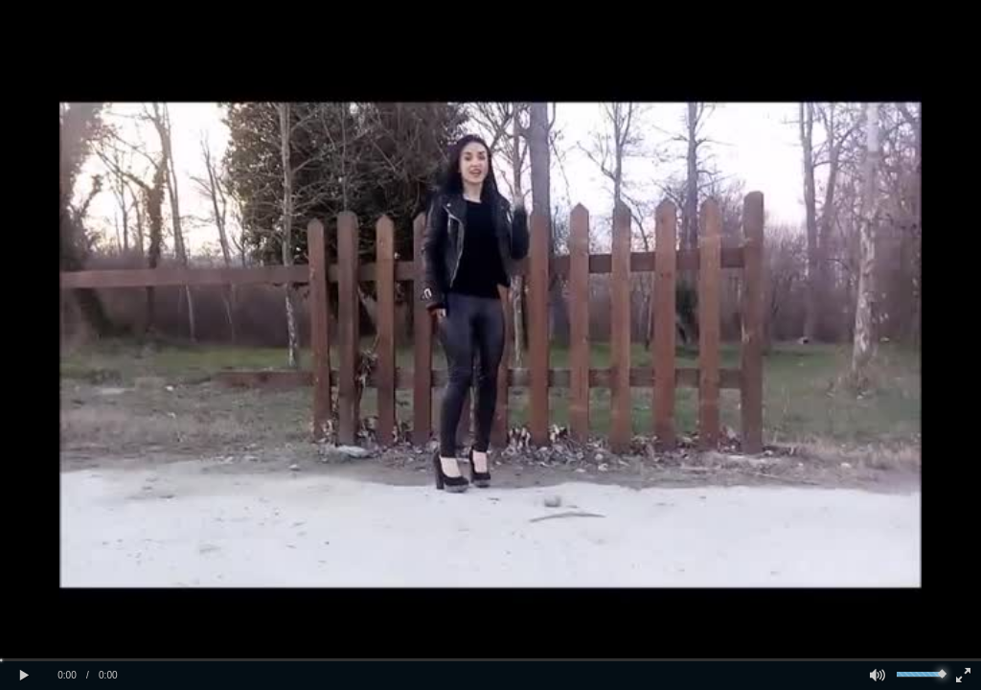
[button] (24, 675)
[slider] (490, 659)
